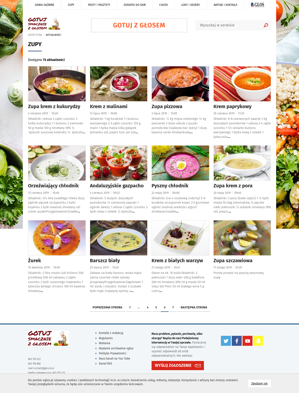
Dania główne (44, 5)
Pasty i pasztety (99, 5)
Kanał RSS (105, 363)
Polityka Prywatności (112, 353)
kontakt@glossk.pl (44, 368)
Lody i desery (190, 5)
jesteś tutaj (35, 34)
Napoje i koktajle (225, 5)
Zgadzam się (261, 383)
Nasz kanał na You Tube (114, 358)
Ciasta (163, 5)
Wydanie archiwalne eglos (116, 348)
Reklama (104, 343)
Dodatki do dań (135, 5)
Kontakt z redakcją (111, 333)
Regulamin (106, 338)
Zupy (71, 5)
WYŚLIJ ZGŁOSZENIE (173, 365)
